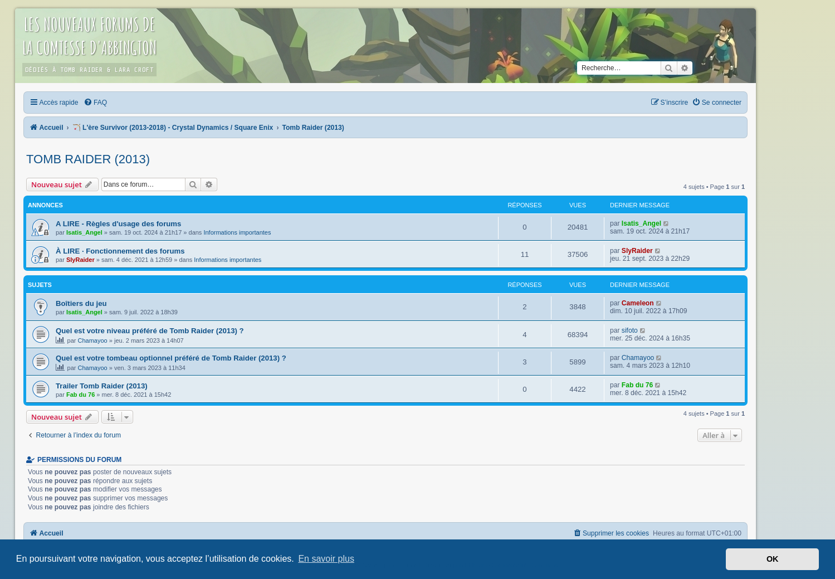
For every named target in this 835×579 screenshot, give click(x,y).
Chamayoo (93, 340)
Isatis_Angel (84, 232)
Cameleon (638, 303)
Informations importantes (237, 232)
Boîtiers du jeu (81, 303)
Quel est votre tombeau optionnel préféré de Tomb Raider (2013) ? (171, 358)
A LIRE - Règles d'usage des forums (118, 224)
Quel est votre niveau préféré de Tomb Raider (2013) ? (150, 331)
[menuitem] (95, 102)
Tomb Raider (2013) (88, 159)
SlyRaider (80, 259)
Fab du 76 (80, 394)
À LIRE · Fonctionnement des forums (120, 251)
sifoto (630, 330)
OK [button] (772, 558)
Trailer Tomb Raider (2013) (102, 386)
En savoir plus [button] (326, 558)
